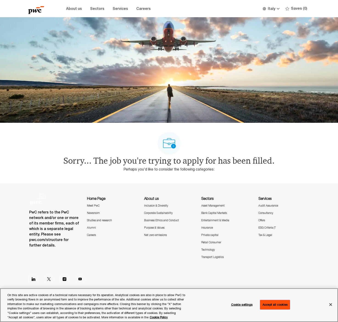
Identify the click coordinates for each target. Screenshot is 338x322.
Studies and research (99, 220)
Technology (208, 249)
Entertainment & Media (215, 220)
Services (120, 8)
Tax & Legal (265, 235)
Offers (261, 220)
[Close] (331, 305)
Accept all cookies (275, 304)
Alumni (91, 227)
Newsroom (93, 213)
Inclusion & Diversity (156, 205)
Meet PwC (93, 205)
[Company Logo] (39, 9)
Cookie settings (242, 304)
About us (74, 8)
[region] (169, 305)
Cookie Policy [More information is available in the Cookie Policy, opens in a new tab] (159, 317)
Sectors (97, 8)
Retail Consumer (211, 242)
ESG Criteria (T (267, 227)
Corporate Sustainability (158, 213)
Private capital (209, 235)
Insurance (207, 227)
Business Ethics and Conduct (161, 220)
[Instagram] (64, 279)
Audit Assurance (268, 205)
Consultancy (265, 213)
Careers (143, 8)
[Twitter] (49, 279)
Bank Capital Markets (214, 213)
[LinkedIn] (33, 279)
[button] (271, 8)
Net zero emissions (155, 235)
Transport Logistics (212, 257)
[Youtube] (80, 279)
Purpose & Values (154, 227)
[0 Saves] (296, 8)
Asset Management (213, 205)
